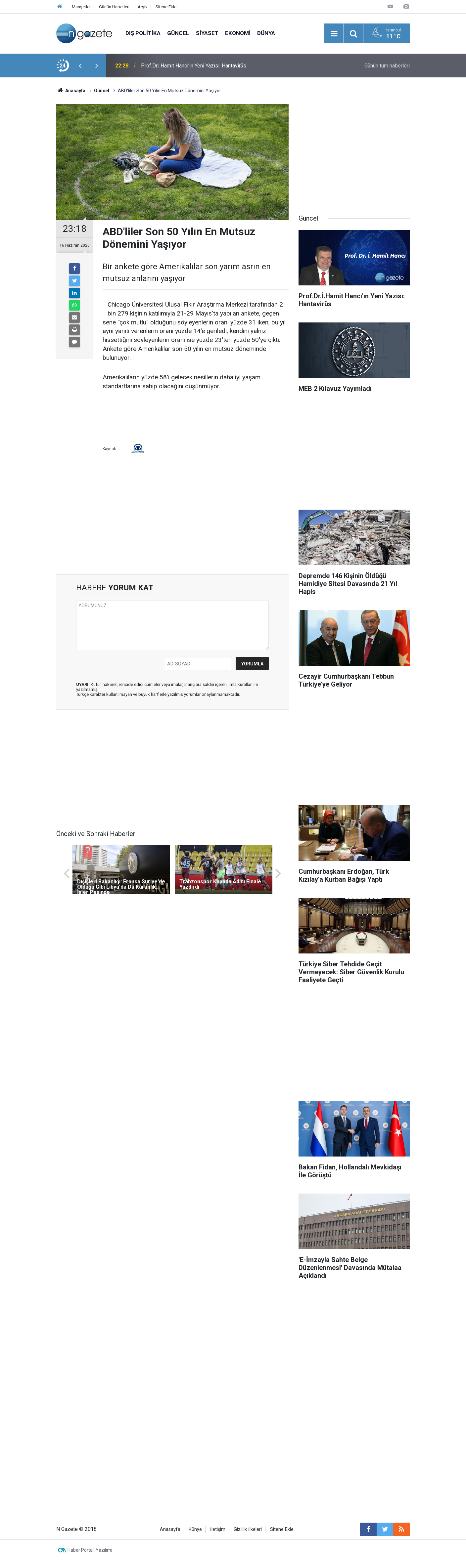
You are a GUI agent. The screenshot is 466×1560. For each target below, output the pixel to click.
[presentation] (80, 66)
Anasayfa (170, 1529)
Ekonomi (238, 33)
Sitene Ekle (166, 6)
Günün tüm (387, 66)
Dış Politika (143, 33)
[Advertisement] (31, 193)
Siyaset (207, 33)
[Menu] (334, 33)
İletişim (217, 1529)
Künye (195, 1529)
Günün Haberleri (114, 6)
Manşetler (81, 6)
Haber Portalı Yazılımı (90, 1550)
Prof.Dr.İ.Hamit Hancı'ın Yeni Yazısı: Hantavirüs (193, 66)
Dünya (266, 33)
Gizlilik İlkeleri (248, 1529)
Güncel (178, 33)
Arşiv (142, 6)
